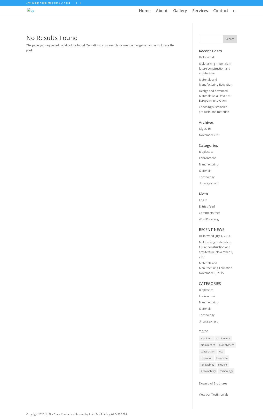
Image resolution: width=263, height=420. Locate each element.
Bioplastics (206, 152)
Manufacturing (208, 164)
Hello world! (207, 57)
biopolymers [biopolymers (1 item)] (226, 345)
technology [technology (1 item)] (226, 371)
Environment (207, 158)
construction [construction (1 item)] (208, 351)
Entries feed (207, 206)
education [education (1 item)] (206, 358)
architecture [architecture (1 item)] (223, 338)
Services (200, 11)
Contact (220, 11)
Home (145, 11)
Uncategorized (208, 183)
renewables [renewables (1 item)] (207, 364)
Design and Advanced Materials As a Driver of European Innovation (214, 96)
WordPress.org (209, 219)
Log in (203, 200)
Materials (205, 171)
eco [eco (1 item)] (221, 351)
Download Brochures (213, 383)
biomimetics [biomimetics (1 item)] (208, 345)
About (162, 11)
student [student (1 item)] (222, 364)
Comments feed (209, 213)
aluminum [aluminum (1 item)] (206, 338)
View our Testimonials (213, 394)
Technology (207, 177)
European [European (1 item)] (222, 358)
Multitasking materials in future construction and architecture (215, 68)
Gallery (180, 11)
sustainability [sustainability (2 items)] (208, 371)
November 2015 (209, 135)
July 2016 (205, 129)
